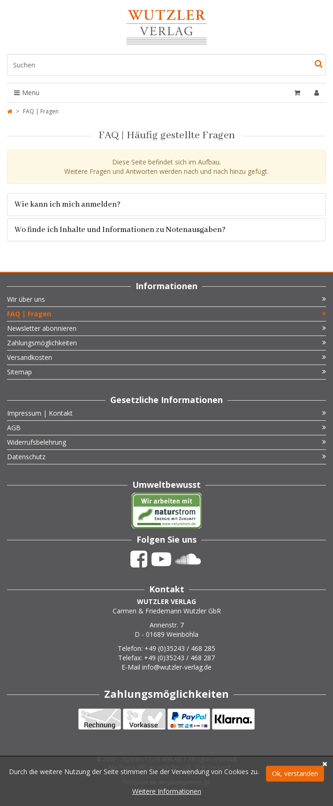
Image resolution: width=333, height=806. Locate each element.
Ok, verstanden (295, 773)
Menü (26, 92)
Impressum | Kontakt (166, 413)
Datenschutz (166, 456)
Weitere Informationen (166, 791)
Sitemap (166, 371)
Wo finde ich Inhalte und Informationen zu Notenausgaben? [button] (120, 230)
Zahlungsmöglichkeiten (166, 342)
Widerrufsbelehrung (166, 442)
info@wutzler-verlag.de (177, 667)
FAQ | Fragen (166, 313)
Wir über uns (166, 299)
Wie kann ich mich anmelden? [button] (68, 204)
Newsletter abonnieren (166, 328)
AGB (166, 427)
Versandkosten (166, 357)
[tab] (166, 205)
